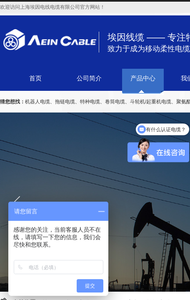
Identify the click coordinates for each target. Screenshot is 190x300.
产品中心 (142, 78)
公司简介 (89, 78)
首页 (35, 78)
